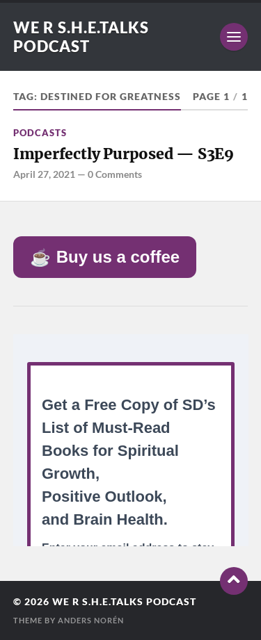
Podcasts (40, 132)
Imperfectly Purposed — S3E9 (123, 154)
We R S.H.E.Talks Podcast (81, 37)
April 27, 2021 (44, 174)
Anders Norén (91, 620)
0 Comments (115, 174)
